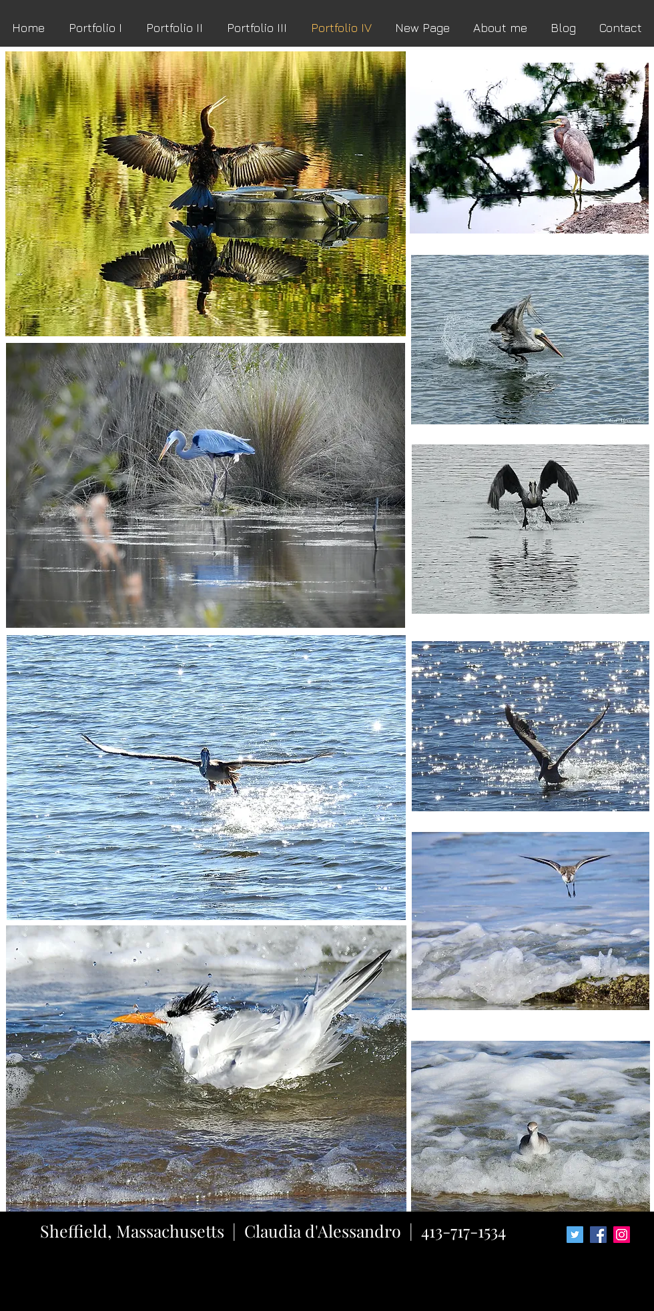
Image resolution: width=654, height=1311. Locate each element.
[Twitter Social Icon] (575, 1234)
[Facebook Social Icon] (598, 1234)
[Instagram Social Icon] (621, 1234)
